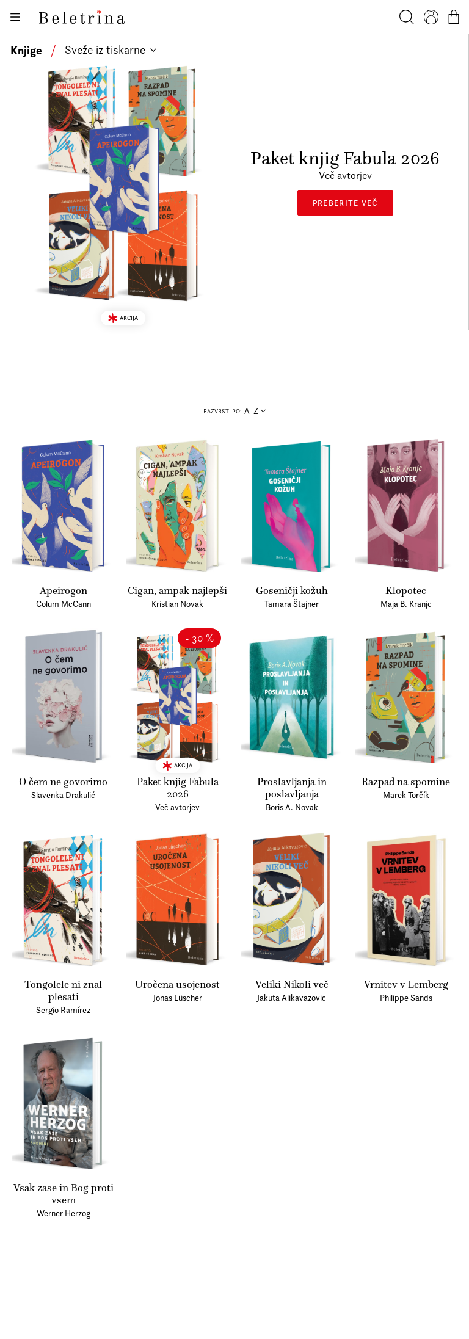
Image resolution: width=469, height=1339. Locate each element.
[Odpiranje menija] (14, 17)
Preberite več (345, 203)
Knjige (26, 50)
